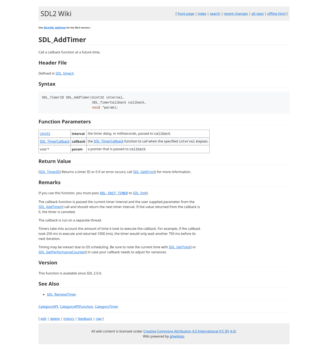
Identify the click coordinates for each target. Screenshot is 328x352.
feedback (85, 320)
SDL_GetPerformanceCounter (61, 253)
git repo (257, 13)
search (215, 13)
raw (99, 320)
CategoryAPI (48, 307)
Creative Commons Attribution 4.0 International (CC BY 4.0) (190, 332)
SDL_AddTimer (49, 208)
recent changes (236, 13)
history (68, 320)
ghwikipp (177, 337)
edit (43, 320)
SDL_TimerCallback (54, 142)
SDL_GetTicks (179, 248)
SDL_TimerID (50, 173)
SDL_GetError (143, 173)
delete (55, 320)
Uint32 (45, 135)
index (202, 13)
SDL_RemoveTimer (61, 295)
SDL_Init (139, 194)
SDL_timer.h (64, 73)
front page (186, 13)
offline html (276, 13)
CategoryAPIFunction (76, 307)
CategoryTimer (106, 307)
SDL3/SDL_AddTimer (55, 27)
